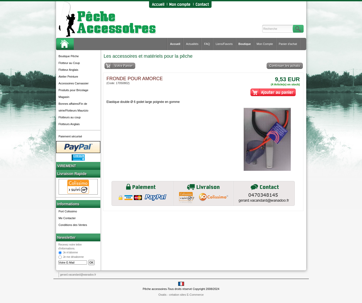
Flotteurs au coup (70, 117)
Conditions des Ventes (73, 224)
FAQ (207, 43)
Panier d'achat (288, 43)
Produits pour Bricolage (73, 90)
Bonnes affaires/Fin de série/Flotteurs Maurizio (73, 107)
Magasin (64, 96)
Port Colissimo (68, 211)
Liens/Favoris (224, 43)
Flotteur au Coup (69, 63)
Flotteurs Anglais (69, 124)
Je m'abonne (70, 252)
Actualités (192, 43)
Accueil (175, 43)
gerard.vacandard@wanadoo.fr (78, 274)
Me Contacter (67, 218)
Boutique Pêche (69, 56)
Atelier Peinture (68, 76)
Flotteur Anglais (68, 69)
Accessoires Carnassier (74, 83)
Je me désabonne (73, 257)
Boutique (244, 43)
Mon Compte (264, 43)
